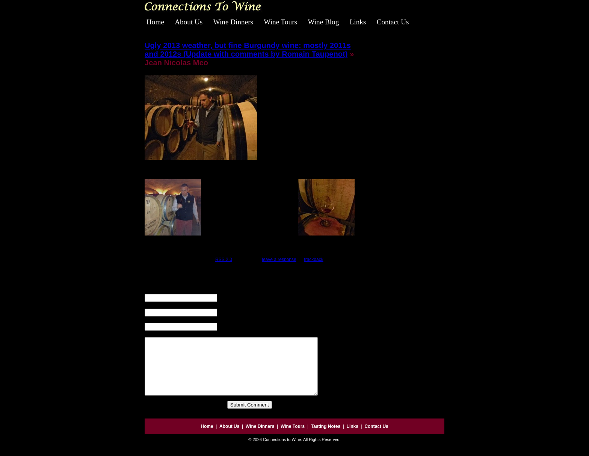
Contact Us (393, 22)
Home (155, 22)
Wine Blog (323, 22)
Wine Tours (280, 22)
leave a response (279, 259)
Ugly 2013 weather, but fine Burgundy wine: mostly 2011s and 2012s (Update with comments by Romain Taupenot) (248, 49)
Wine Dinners (233, 22)
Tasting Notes (325, 437)
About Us (188, 22)
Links (358, 22)
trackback (313, 259)
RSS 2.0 (223, 259)
